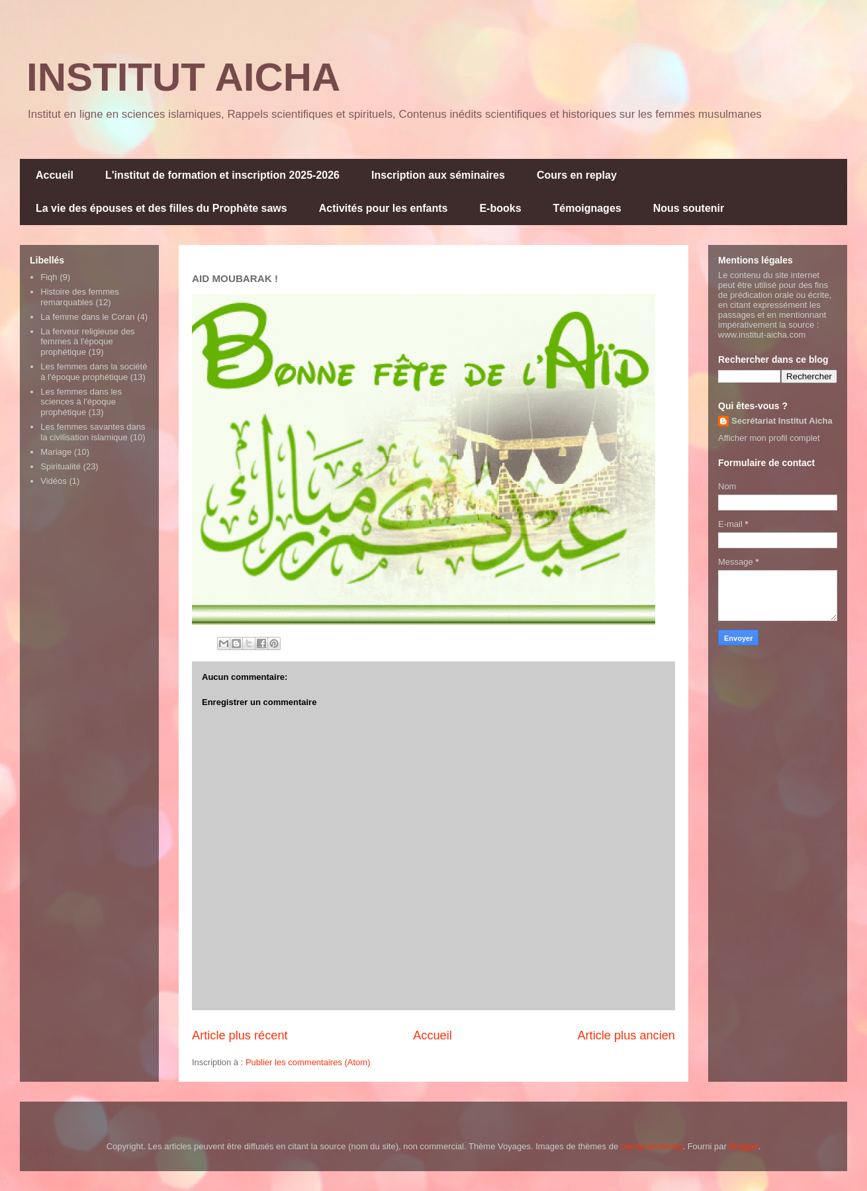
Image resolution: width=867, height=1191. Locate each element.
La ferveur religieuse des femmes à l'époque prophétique (87, 341)
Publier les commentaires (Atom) (308, 1062)
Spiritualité (60, 466)
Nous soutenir (689, 208)
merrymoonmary (652, 1146)
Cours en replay (577, 175)
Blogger (743, 1146)
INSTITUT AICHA (183, 77)
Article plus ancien (626, 1035)
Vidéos (53, 481)
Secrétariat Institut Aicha (782, 421)
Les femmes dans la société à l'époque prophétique (93, 371)
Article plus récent (240, 1035)
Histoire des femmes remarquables (79, 297)
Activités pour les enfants (383, 208)
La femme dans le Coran (87, 317)
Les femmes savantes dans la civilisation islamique (92, 432)
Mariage (55, 452)
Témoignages (587, 208)
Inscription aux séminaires (438, 175)
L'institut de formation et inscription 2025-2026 (222, 175)
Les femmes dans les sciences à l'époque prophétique (81, 402)
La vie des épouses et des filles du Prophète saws (161, 208)
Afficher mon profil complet (769, 438)
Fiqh (48, 277)
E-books (500, 208)
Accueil (54, 175)
